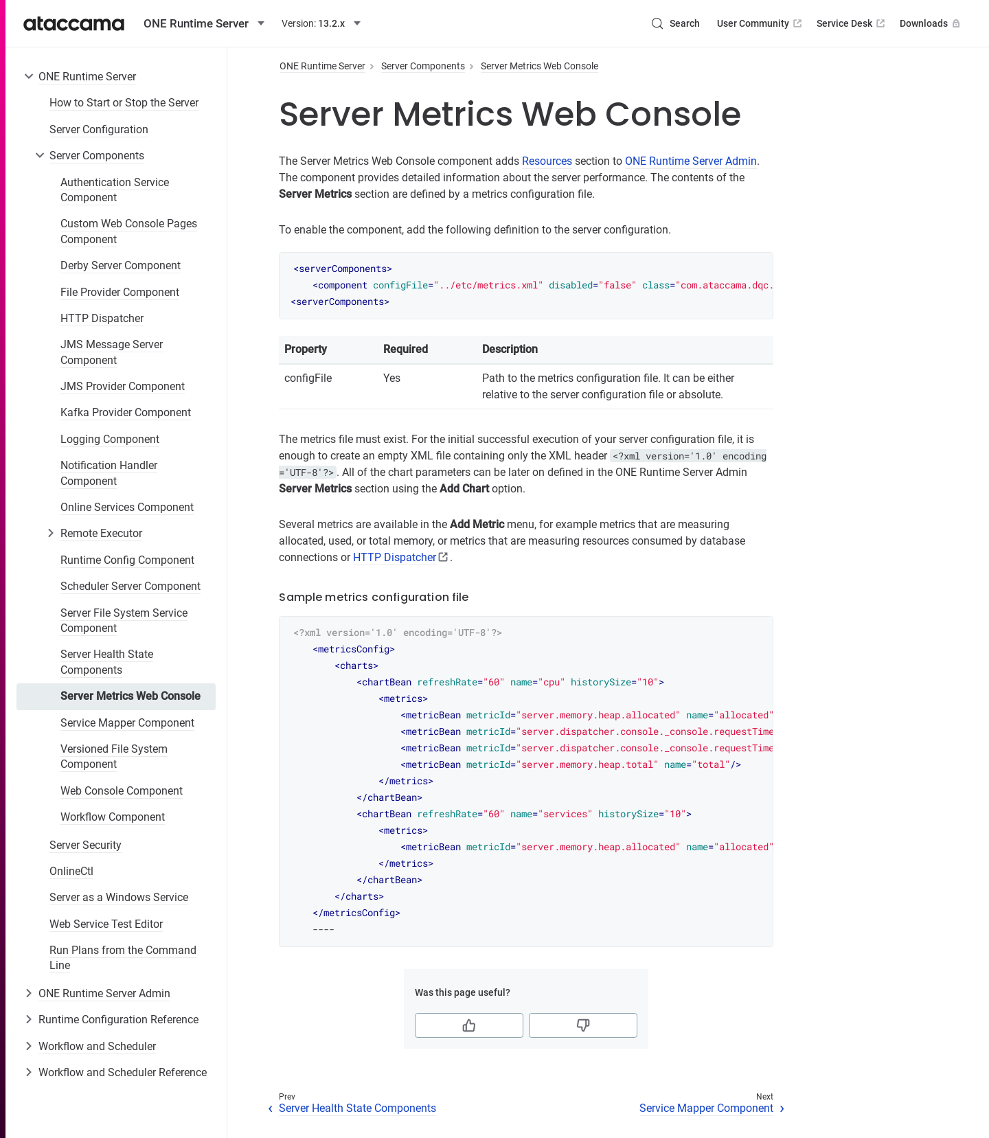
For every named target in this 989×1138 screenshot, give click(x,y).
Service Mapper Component (127, 722)
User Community (760, 23)
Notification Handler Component (108, 473)
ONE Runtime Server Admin (104, 993)
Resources (547, 161)
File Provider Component (119, 292)
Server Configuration (98, 129)
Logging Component (109, 439)
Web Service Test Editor (106, 924)
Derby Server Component (120, 265)
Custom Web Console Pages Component (128, 231)
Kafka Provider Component (125, 412)
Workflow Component (112, 816)
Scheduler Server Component (130, 586)
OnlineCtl (71, 871)
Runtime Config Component (127, 560)
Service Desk (852, 23)
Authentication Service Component (114, 190)
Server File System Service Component (123, 620)
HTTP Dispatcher (102, 318)
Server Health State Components (106, 662)
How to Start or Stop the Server (123, 102)
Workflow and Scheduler (97, 1046)
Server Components (96, 155)
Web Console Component (121, 790)
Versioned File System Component (114, 756)
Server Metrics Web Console (130, 696)
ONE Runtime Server (87, 76)
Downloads (931, 23)
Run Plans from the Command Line (122, 958)
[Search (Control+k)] (675, 23)
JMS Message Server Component (111, 352)
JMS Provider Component (122, 386)
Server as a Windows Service (118, 897)
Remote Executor (101, 533)
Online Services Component (127, 507)
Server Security (85, 845)
